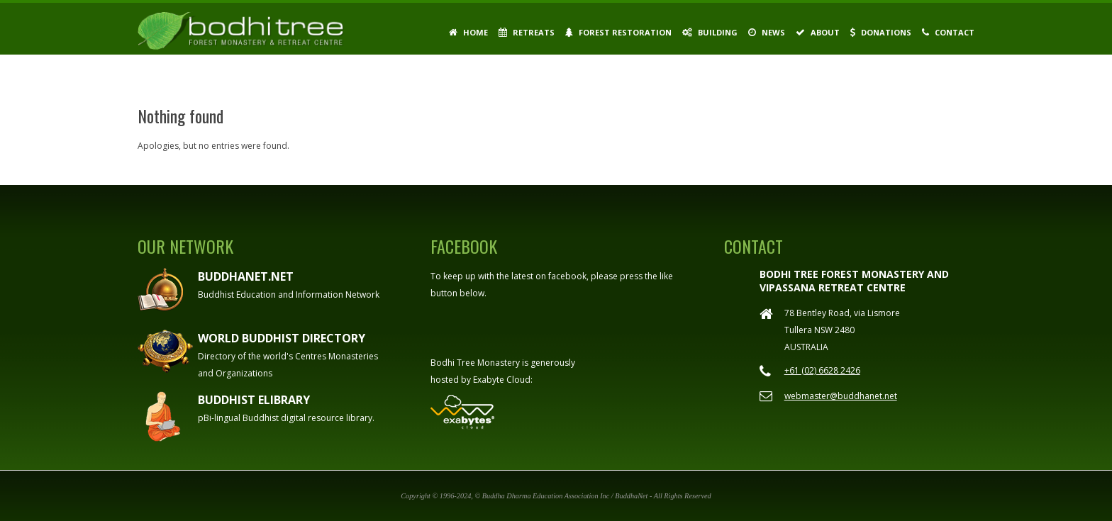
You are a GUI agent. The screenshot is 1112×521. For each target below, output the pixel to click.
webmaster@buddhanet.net (840, 396)
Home (468, 32)
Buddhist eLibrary (254, 400)
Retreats (527, 32)
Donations (880, 32)
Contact (948, 32)
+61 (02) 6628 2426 (822, 370)
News (766, 32)
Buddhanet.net (246, 276)
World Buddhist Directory (281, 338)
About (818, 32)
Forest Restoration (618, 32)
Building (710, 32)
